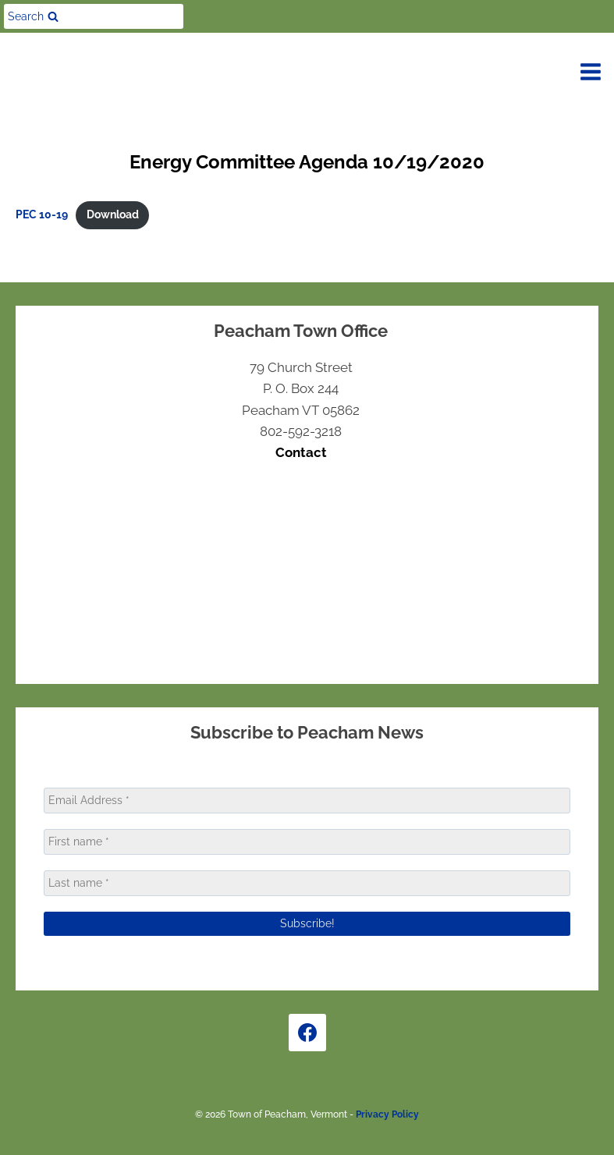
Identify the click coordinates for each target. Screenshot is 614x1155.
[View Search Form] (93, 16)
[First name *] (307, 842)
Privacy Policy (387, 1114)
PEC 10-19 (42, 214)
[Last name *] (307, 883)
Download (113, 214)
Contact (301, 452)
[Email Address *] (307, 800)
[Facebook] (307, 1032)
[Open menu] (590, 71)
